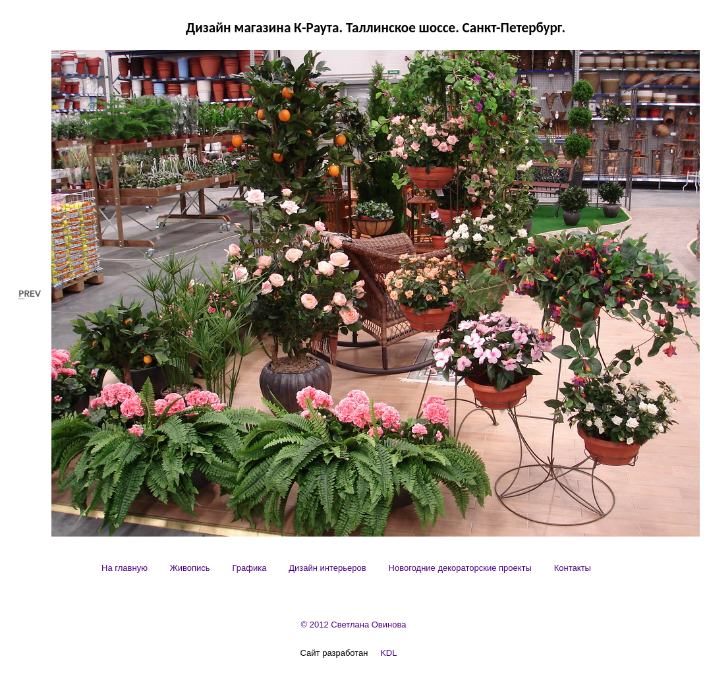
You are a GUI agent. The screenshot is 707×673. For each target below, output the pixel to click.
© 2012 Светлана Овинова (354, 624)
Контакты (572, 568)
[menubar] (346, 568)
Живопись (190, 568)
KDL (388, 653)
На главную (124, 568)
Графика (249, 568)
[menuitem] (124, 568)
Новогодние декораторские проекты (460, 568)
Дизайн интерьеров (327, 568)
